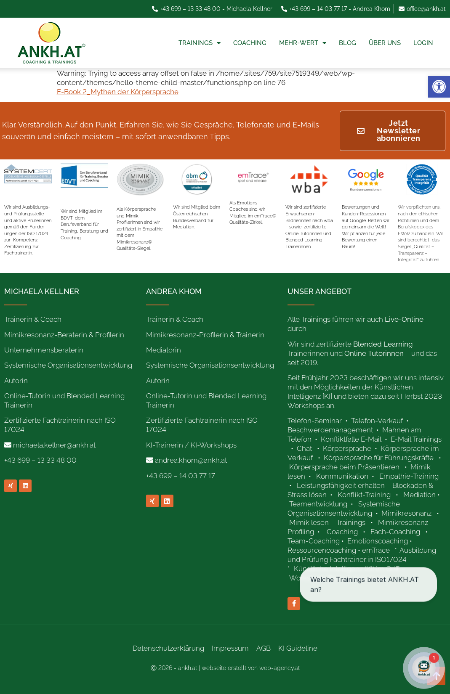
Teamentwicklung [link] (318, 504)
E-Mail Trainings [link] (416, 439)
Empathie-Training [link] (409, 476)
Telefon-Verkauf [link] (378, 420)
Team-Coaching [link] (314, 541)
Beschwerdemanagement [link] (330, 430)
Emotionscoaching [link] (377, 541)
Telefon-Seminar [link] (315, 420)
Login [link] (423, 43)
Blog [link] (347, 43)
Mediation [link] (419, 494)
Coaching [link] (249, 43)
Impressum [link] (230, 648)
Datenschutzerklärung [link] (168, 648)
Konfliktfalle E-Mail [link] (351, 439)
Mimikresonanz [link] (406, 513)
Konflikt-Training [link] (365, 494)
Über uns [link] (385, 43)
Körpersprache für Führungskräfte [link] (379, 457)
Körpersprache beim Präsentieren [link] (344, 467)
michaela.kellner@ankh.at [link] (54, 445)
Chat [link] (304, 448)
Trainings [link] (199, 43)
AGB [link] (263, 648)
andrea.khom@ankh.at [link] (191, 460)
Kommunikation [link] (342, 476)
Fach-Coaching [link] (395, 531)
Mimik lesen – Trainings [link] (327, 522)
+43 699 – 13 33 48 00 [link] (40, 460)
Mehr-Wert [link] (302, 43)
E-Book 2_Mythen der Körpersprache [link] (117, 91)
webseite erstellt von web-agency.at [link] (251, 668)
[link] (439, 87)
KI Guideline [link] (297, 648)
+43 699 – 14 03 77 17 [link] (180, 475)
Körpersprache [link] (348, 448)
